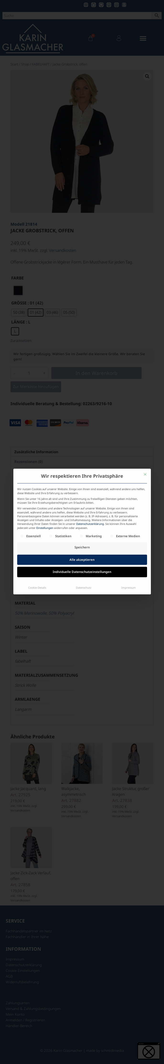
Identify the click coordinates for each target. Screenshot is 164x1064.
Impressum (128, 551)
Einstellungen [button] (44, 491)
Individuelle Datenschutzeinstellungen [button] (82, 535)
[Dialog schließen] (145, 438)
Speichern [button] (82, 511)
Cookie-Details (37, 551)
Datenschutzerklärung (90, 487)
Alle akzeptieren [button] (82, 523)
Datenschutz (83, 551)
